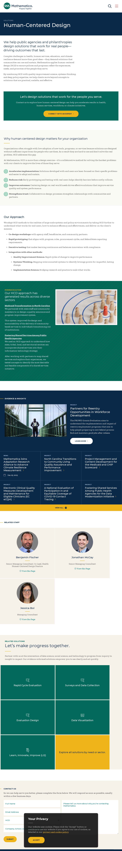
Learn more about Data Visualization (21, 675)
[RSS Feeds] (25, 808)
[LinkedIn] (15, 808)
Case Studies (56, 821)
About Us (9, 817)
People (32, 828)
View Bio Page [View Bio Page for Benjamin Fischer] (20, 575)
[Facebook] (11, 808)
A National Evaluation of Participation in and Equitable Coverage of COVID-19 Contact (59, 494)
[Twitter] (6, 808)
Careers (33, 817)
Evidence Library (59, 828)
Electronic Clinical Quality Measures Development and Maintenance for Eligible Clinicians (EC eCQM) (19, 494)
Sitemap (85, 846)
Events (32, 825)
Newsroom (10, 828)
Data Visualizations (60, 825)
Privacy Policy (98, 846)
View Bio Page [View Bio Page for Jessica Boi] (101, 570)
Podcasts (54, 836)
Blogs (53, 817)
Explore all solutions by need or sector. (101, 675)
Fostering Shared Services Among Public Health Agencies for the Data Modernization (101, 492)
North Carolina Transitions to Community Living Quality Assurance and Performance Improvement (60, 465)
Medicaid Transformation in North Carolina (27, 305)
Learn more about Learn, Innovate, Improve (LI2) (61, 675)
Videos (53, 839)
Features (54, 832)
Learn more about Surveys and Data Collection (61, 640)
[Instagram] (20, 808)
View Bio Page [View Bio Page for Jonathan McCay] (61, 570)
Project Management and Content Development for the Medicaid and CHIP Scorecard (101, 463)
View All (61, 508)
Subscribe (14, 800)
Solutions (8, 20)
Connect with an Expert (61, 114)
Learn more (81, 441)
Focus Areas (11, 821)
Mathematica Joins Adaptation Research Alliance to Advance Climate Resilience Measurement (17, 465)
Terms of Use (112, 846)
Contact (33, 821)
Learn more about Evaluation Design (101, 640)
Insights (9, 825)
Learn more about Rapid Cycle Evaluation (21, 640)
